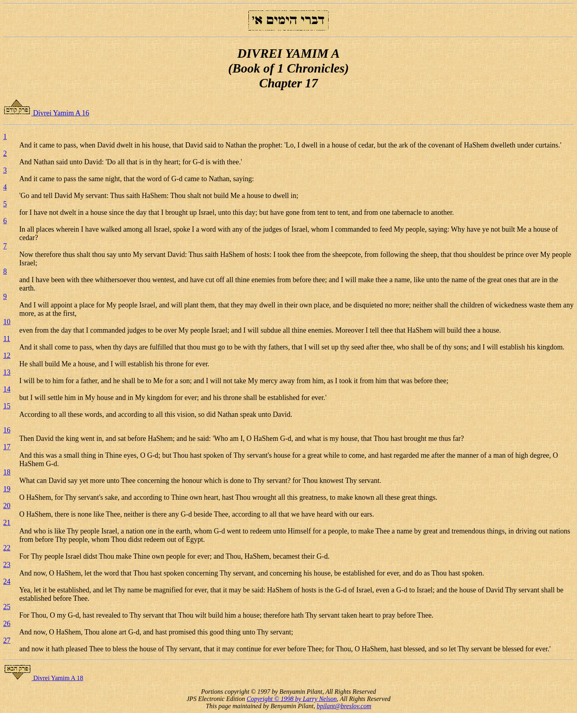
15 (6, 406)
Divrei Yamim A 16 (46, 113)
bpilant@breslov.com (344, 706)
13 (6, 372)
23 (6, 565)
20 (6, 506)
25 (6, 607)
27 (6, 640)
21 (6, 523)
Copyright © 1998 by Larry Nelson (292, 698)
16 (6, 430)
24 (6, 582)
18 (6, 472)
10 (6, 322)
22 (6, 548)
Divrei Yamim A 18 (43, 678)
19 (6, 489)
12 (6, 355)
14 (6, 389)
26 (6, 624)
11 (6, 339)
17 (6, 447)
